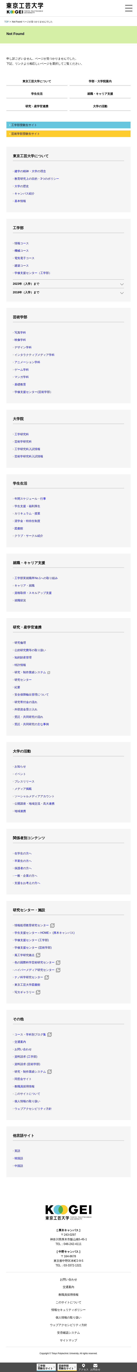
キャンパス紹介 (24, 193)
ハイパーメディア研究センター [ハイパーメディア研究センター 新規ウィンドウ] (34, 969)
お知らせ (20, 766)
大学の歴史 (21, 186)
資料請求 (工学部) (25, 1056)
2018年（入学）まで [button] (26, 292)
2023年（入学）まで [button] (26, 283)
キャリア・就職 (24, 585)
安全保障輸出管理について (31, 694)
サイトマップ (68, 1340)
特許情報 (20, 664)
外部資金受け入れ (25, 709)
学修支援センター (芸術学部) (33, 947)
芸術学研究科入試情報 (28, 456)
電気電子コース (24, 258)
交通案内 (20, 1041)
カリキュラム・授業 (27, 513)
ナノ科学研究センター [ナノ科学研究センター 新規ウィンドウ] (28, 977)
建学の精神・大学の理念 (30, 171)
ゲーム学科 (21, 369)
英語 (17, 1150)
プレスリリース (24, 781)
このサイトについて (27, 1093)
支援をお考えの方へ (27, 883)
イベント (20, 773)
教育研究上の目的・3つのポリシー (36, 178)
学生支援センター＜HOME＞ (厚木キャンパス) (44, 932)
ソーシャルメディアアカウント (34, 796)
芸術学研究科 (23, 441)
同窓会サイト (23, 1078)
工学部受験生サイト (24, 125)
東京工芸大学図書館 (27, 984)
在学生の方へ (23, 853)
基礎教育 (20, 384)
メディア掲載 (23, 788)
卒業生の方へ (23, 860)
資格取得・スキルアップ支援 (33, 592)
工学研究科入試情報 (27, 449)
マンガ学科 (21, 376)
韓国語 (18, 1158)
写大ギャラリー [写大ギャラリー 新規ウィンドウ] (24, 992)
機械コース (21, 250)
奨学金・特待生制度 (27, 520)
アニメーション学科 (27, 362)
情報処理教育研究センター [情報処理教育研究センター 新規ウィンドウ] (31, 925)
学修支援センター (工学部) (31, 940)
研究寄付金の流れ (25, 702)
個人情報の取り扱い (27, 1101)
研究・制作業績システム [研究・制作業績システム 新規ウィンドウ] (30, 672)
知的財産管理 (23, 657)
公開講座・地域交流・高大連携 (34, 803)
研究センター (23, 679)
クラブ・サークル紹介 (28, 535)
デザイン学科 (23, 347)
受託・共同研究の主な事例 (31, 724)
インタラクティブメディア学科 (34, 354)
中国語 (18, 1165)
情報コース (21, 243)
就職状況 (20, 600)
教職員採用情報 (24, 1086)
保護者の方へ (23, 868)
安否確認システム (68, 1332)
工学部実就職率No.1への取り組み (36, 578)
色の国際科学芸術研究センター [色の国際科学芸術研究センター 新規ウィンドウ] (34, 962)
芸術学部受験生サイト (25, 133)
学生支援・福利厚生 (27, 506)
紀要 (17, 687)
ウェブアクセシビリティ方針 (33, 1108)
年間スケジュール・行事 (30, 498)
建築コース (21, 265)
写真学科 (20, 332)
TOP (6, 22)
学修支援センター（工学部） (33, 272)
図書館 (18, 528)
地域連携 (20, 811)
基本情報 (20, 201)
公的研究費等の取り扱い (30, 650)
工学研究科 (21, 434)
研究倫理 (20, 642)
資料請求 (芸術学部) (27, 1064)
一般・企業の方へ (25, 875)
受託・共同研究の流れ (28, 716)
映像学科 (20, 339)
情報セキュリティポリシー (68, 1309)
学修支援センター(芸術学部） (33, 391)
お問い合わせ (23, 1049)
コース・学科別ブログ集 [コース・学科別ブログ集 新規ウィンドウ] (30, 1034)
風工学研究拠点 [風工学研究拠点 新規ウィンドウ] (24, 955)
